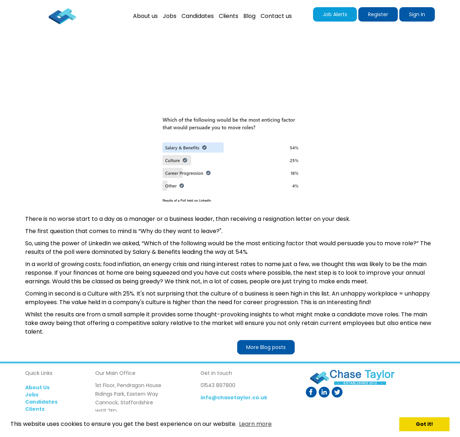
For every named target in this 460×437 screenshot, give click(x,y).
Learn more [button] (255, 424)
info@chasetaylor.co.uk (234, 397)
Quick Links (38, 373)
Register (378, 14)
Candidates (41, 401)
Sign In (417, 14)
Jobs (31, 394)
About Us (37, 387)
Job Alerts (335, 14)
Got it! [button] (424, 424)
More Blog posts (266, 347)
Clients (35, 409)
